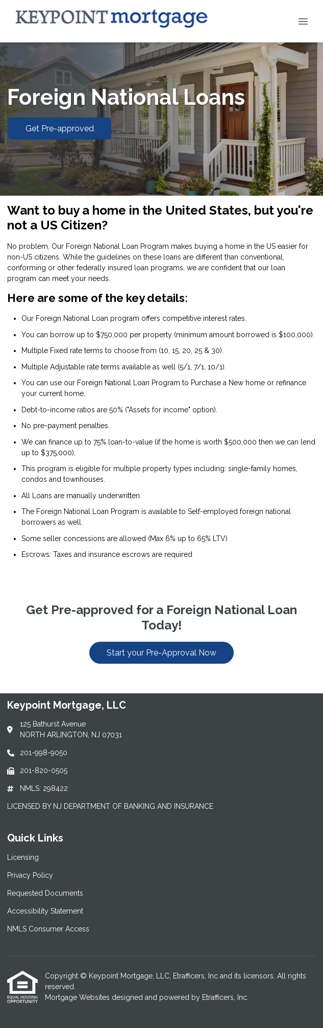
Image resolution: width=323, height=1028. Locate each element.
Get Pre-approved (60, 128)
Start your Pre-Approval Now (161, 653)
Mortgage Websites (78, 997)
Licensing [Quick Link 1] (23, 857)
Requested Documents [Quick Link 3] (45, 893)
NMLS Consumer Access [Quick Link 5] (48, 929)
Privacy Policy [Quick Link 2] (30, 875)
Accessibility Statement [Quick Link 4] (45, 911)
